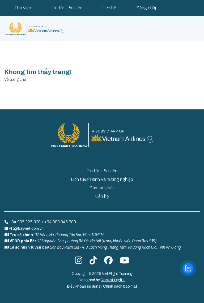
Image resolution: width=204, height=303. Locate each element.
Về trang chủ (15, 80)
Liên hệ (109, 8)
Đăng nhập (147, 8)
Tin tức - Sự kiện (67, 8)
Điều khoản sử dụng (84, 286)
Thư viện (22, 8)
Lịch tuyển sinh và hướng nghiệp (102, 179)
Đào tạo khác (102, 188)
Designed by (102, 280)
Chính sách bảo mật (120, 286)
